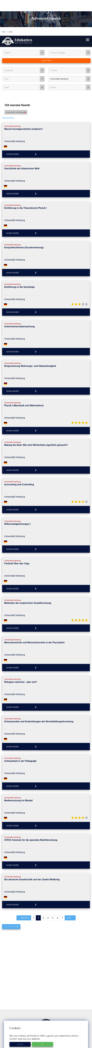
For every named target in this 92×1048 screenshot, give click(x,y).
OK (42, 1009)
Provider (70, 35)
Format (70, 51)
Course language (70, 17)
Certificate (24, 35)
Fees (24, 43)
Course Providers (46, 1030)
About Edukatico (46, 1036)
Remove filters (8, 82)
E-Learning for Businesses (46, 1038)
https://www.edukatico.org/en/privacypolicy (44, 1016)
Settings (20, 1009)
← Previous (24, 882)
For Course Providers (46, 1041)
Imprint (46, 1043)
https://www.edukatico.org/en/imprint (35, 1019)
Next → (70, 882)
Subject (24, 17)
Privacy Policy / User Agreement (46, 1046)
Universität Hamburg (70, 43)
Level (24, 51)
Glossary (46, 1027)
